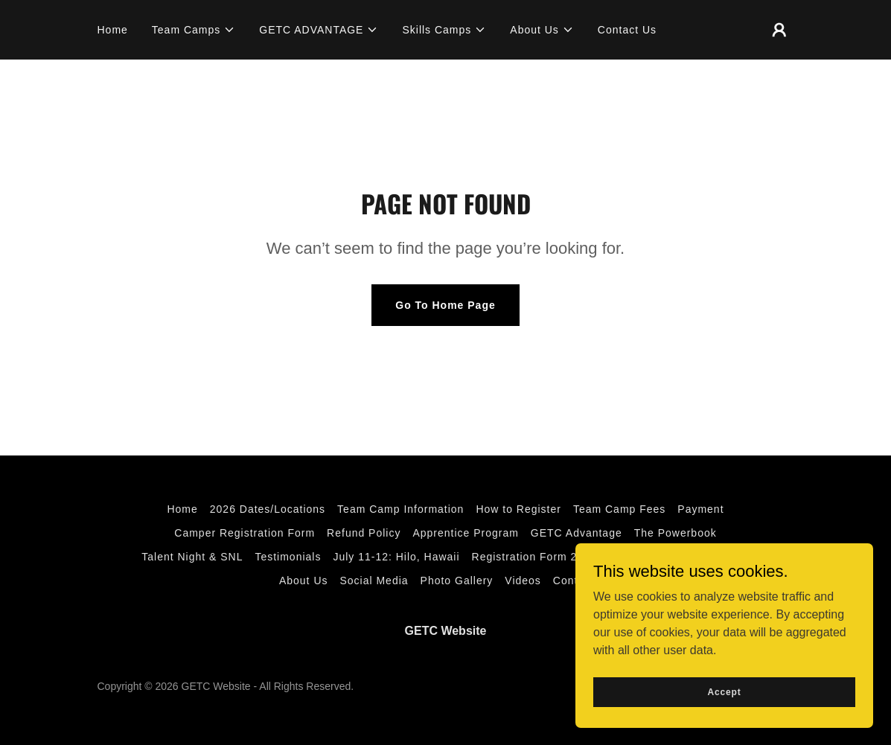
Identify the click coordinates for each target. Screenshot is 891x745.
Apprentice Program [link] (465, 533)
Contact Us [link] (627, 30)
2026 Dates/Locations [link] (267, 509)
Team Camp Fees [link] (619, 509)
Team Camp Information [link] (400, 509)
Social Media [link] (373, 580)
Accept (724, 691)
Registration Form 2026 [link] (534, 557)
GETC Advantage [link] (576, 533)
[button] (193, 30)
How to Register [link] (518, 509)
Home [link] (113, 30)
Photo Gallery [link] (457, 580)
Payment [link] (700, 509)
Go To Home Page (445, 305)
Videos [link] (523, 580)
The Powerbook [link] (675, 533)
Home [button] (182, 509)
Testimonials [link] (288, 557)
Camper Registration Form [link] (244, 533)
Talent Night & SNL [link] (192, 557)
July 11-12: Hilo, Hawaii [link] (396, 557)
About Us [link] (303, 580)
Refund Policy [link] (363, 533)
